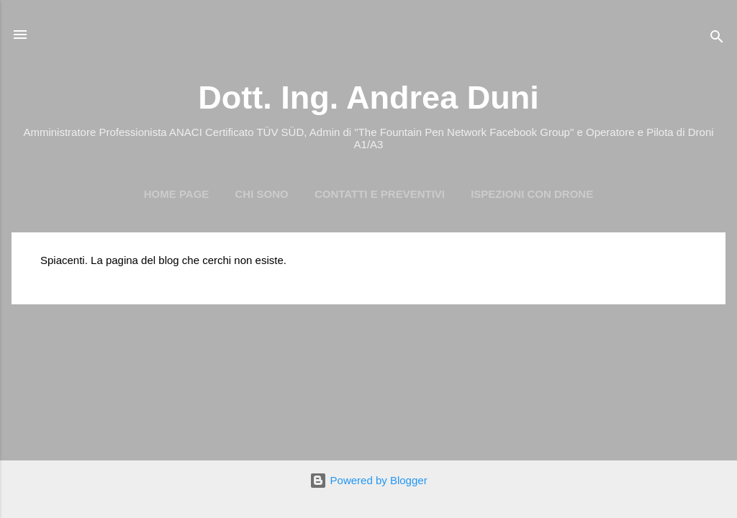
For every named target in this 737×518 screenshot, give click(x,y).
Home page (176, 194)
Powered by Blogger (368, 480)
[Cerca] (716, 39)
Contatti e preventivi (380, 194)
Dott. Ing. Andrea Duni (368, 97)
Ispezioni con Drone (532, 194)
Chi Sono (262, 194)
